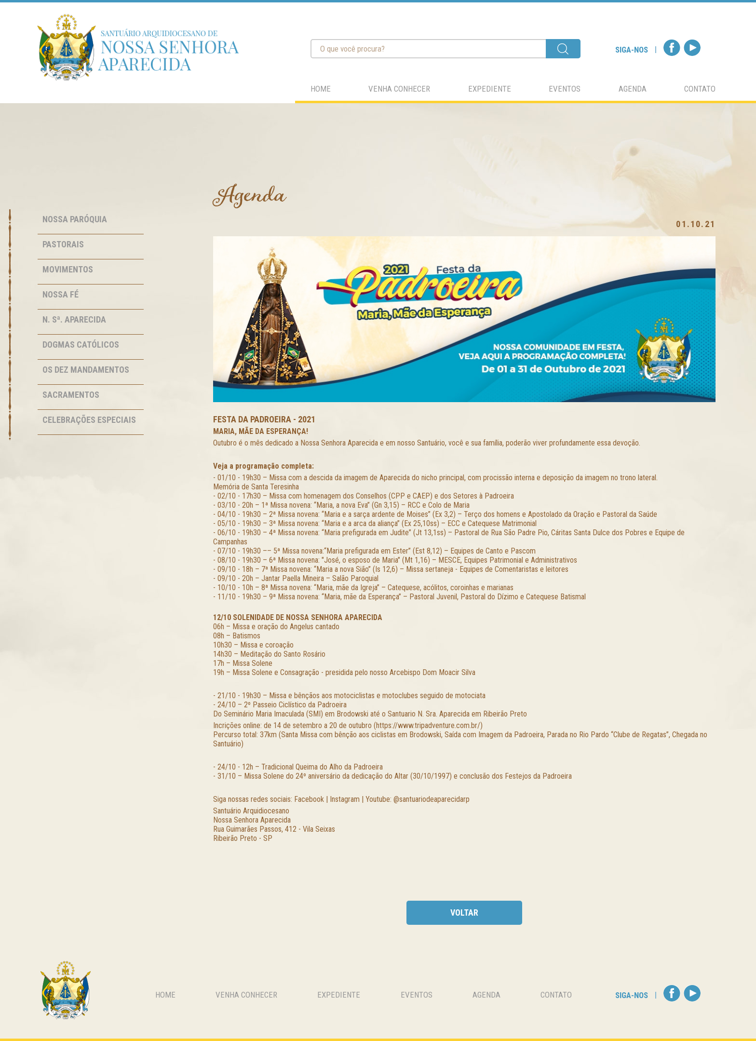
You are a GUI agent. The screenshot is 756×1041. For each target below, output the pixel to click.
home (320, 89)
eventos (564, 89)
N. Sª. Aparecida (74, 319)
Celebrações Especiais (89, 420)
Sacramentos (70, 395)
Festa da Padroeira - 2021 (264, 419)
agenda (633, 89)
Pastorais (63, 244)
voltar (464, 912)
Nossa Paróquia (74, 219)
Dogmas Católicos (80, 344)
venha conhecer (399, 89)
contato (700, 89)
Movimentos (67, 269)
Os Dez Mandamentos (85, 370)
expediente (489, 89)
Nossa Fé (60, 294)
